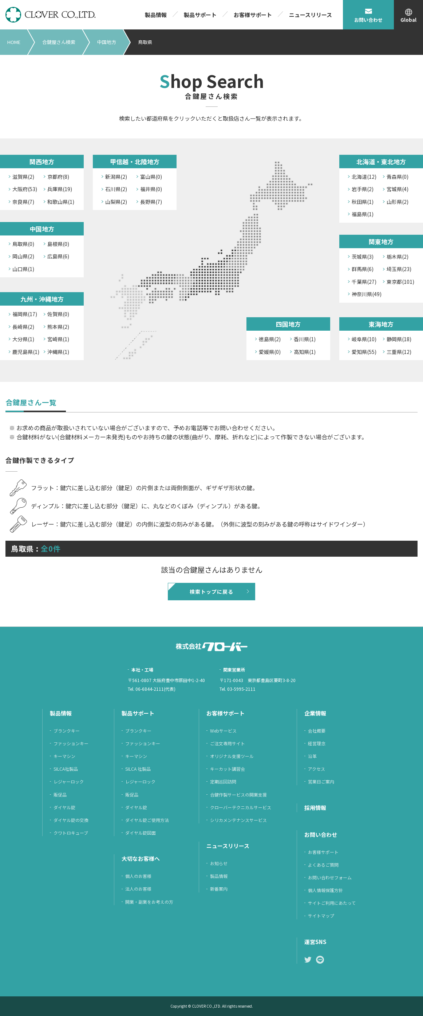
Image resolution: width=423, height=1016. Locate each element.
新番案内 (219, 889)
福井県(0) (151, 189)
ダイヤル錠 (64, 807)
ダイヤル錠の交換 (71, 820)
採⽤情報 (315, 807)
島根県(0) (58, 243)
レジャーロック (69, 781)
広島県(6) (58, 256)
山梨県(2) (116, 201)
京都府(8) (58, 176)
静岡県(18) (399, 339)
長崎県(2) (23, 326)
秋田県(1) (362, 201)
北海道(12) (364, 176)
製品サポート (200, 15)
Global (408, 19)
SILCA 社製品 (138, 769)
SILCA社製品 (66, 769)
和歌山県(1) (60, 201)
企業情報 (315, 713)
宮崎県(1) (58, 339)
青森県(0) (397, 176)
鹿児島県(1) (25, 351)
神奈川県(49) (367, 294)
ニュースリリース (310, 15)
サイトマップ (321, 915)
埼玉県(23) (399, 269)
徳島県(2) (270, 339)
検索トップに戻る (211, 591)
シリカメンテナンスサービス (238, 820)
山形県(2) (397, 201)
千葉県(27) (364, 281)
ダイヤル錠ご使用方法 (147, 820)
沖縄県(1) (58, 351)
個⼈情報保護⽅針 (325, 890)
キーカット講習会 (227, 769)
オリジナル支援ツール (232, 756)
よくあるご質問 (323, 865)
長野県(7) (151, 201)
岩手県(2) (362, 189)
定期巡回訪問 (223, 781)
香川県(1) (305, 339)
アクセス (316, 769)
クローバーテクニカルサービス (240, 807)
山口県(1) (23, 269)
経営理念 (316, 743)
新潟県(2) (116, 176)
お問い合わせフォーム (330, 877)
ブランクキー (67, 730)
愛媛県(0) (270, 351)
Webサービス (223, 730)
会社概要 (316, 730)
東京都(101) (400, 281)
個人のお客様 (138, 876)
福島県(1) (362, 214)
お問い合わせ (368, 19)
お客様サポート (253, 15)
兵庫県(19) (59, 189)
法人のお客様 (138, 889)
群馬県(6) (362, 269)
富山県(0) (151, 176)
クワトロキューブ (71, 833)
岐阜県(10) (364, 339)
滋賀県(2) (23, 176)
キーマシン (64, 756)
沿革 (312, 756)
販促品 (60, 794)
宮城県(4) (397, 189)
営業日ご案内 (321, 781)
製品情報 (156, 15)
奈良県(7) (23, 201)
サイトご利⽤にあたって (332, 903)
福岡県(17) (24, 314)
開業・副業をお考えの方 (149, 902)
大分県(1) (23, 339)
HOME (13, 42)
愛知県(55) (364, 351)
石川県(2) (116, 189)
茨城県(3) (362, 256)
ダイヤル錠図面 (140, 833)
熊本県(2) (58, 326)
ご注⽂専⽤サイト (227, 743)
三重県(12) (399, 351)
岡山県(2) (23, 256)
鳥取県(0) (23, 243)
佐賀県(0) (58, 314)
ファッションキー (71, 743)
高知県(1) (305, 351)
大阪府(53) (24, 189)
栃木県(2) (397, 256)
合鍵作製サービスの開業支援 (238, 794)
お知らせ (219, 863)
